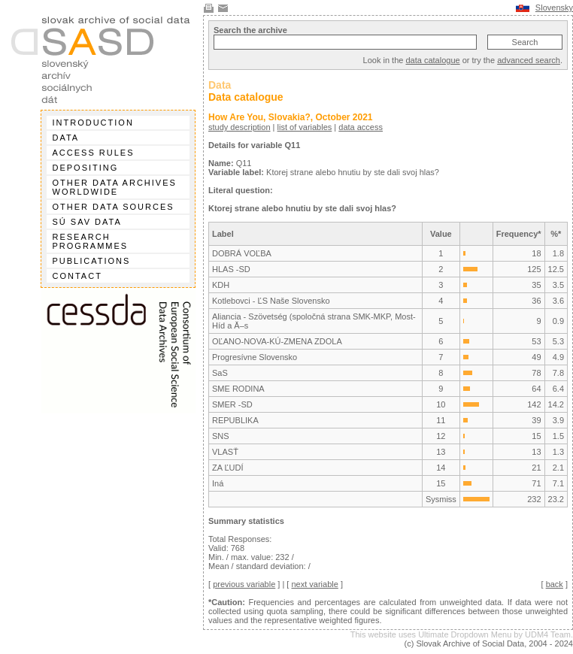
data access (360, 127)
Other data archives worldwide (115, 187)
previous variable (244, 584)
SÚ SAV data (87, 221)
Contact (77, 275)
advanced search (528, 60)
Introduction (93, 122)
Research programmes (91, 241)
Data (66, 137)
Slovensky (554, 7)
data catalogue (432, 60)
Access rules (94, 152)
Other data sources (113, 206)
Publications (92, 260)
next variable (314, 584)
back (554, 584)
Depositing (86, 167)
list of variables (304, 127)
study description (239, 127)
